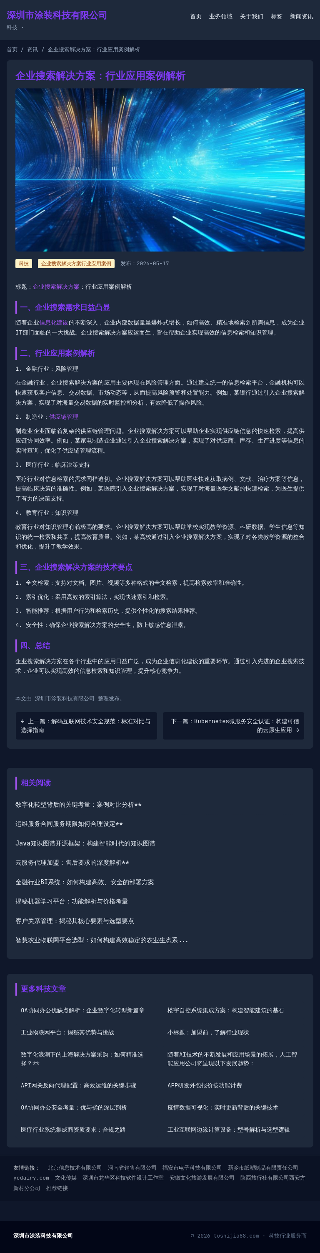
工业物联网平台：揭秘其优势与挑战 (67, 1032)
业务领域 (220, 16)
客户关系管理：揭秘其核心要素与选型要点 (74, 921)
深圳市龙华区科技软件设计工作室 (123, 1177)
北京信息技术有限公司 (75, 1167)
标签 (276, 16)
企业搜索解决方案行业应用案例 (76, 263)
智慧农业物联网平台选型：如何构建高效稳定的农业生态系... (102, 940)
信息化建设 (54, 322)
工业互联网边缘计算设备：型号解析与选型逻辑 (229, 1129)
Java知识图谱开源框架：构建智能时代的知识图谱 (85, 843)
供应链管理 (63, 416)
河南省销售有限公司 (132, 1167)
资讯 (32, 49)
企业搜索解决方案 (56, 286)
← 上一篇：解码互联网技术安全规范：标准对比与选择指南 (85, 725)
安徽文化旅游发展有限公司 (202, 1177)
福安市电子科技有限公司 (192, 1167)
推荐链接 (57, 1188)
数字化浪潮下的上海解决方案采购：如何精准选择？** (82, 1059)
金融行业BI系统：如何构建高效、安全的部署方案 (84, 882)
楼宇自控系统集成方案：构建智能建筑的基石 (226, 1010)
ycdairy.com (31, 1177)
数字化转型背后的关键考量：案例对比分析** (78, 804)
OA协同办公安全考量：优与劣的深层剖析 (74, 1107)
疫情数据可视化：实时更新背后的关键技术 (223, 1107)
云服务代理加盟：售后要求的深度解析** (72, 862)
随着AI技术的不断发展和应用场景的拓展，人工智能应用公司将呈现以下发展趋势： (232, 1059)
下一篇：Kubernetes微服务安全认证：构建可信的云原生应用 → (235, 725)
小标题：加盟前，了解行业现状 (208, 1032)
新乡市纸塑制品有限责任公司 (263, 1167)
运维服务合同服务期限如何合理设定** (69, 824)
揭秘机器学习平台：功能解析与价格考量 (71, 901)
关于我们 (251, 16)
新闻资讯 (301, 16)
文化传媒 (66, 1177)
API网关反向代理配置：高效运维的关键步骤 (78, 1085)
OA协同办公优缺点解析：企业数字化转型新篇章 (83, 1010)
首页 (196, 16)
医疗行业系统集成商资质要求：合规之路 (73, 1129)
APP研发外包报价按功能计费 (205, 1085)
